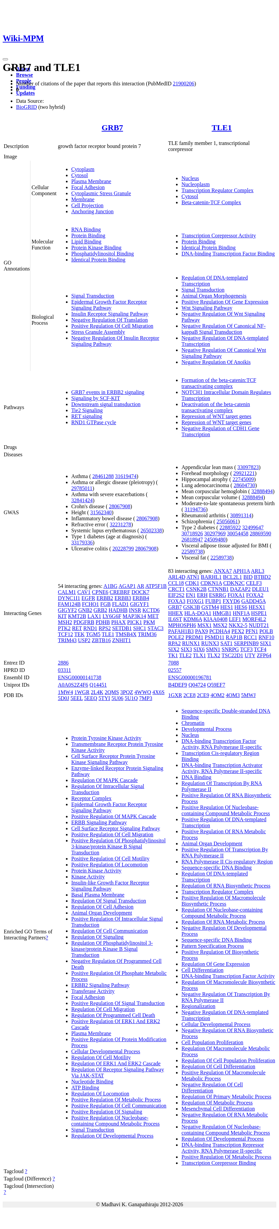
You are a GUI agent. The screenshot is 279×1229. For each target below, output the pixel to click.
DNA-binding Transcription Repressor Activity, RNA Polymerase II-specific (222, 1148)
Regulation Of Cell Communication (109, 931)
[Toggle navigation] (5, 59)
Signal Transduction (92, 296)
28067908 (119, 506)
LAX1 (94, 616)
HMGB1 (222, 613)
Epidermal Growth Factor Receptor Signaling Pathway (109, 305)
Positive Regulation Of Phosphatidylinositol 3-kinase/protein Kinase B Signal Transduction (118, 846)
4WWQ (142, 692)
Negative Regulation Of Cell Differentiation (212, 1087)
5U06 (117, 698)
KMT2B (77, 616)
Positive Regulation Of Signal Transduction (118, 1003)
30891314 (241, 515)
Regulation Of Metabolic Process (217, 1102)
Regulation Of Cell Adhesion (102, 907)
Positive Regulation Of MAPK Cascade (113, 816)
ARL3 (257, 571)
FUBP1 (213, 601)
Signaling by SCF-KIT (95, 398)
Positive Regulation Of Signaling (106, 1112)
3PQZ (126, 692)
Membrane (82, 199)
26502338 (151, 530)
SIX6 (199, 649)
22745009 (243, 479)
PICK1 (134, 622)
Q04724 (197, 685)
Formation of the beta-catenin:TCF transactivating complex (218, 383)
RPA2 (174, 643)
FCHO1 (90, 604)
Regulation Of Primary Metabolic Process (226, 1096)
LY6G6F (111, 616)
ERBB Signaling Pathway (99, 822)
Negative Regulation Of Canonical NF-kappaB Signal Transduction (223, 329)
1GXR (175, 695)
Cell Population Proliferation (212, 1042)
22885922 (230, 527)
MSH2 (65, 622)
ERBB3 (122, 598)
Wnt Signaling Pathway (206, 308)
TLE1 (222, 127)
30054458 (237, 533)
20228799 (123, 548)
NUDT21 (259, 625)
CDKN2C (234, 583)
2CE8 (189, 695)
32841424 (82, 500)
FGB (105, 604)
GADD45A (253, 601)
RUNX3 (210, 643)
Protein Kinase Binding (96, 247)
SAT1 (226, 643)
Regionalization (198, 1006)
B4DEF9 (177, 685)
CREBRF (120, 592)
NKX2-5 (237, 625)
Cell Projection (87, 205)
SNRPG (230, 649)
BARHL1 (211, 577)
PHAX (118, 622)
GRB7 (112, 127)
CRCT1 (176, 589)
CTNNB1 (218, 589)
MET (153, 616)
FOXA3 (176, 601)
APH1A (241, 571)
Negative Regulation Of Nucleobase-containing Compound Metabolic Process (225, 1130)
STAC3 (156, 628)
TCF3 (246, 649)
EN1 (190, 595)
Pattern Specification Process (212, 946)
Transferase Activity (93, 991)
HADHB (117, 610)
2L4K (97, 692)
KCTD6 (151, 610)
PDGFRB (84, 622)
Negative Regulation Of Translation (109, 320)
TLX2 (213, 655)
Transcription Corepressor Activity (218, 235)
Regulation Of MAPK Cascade (104, 780)
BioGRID (26, 107)
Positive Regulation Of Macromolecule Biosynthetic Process (223, 901)
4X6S (159, 692)
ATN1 (192, 577)
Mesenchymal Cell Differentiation (218, 1108)
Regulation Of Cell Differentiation (218, 1066)
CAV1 (84, 592)
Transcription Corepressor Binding (218, 1163)
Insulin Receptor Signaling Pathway (110, 314)
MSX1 (204, 625)
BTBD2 (262, 577)
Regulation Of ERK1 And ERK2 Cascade (116, 1063)
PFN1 (252, 631)
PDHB (103, 622)
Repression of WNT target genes (216, 416)
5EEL (77, 698)
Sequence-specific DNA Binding (216, 940)
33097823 (248, 467)
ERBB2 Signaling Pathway (100, 985)
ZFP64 (264, 655)
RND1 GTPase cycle (93, 422)
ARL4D (176, 577)
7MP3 (145, 698)
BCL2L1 (232, 577)
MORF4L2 (254, 619)
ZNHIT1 (121, 640)
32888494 (262, 491)
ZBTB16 (101, 640)
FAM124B (69, 604)
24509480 (214, 539)
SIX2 (173, 649)
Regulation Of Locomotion (100, 1093)
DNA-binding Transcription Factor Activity (228, 976)
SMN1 (213, 649)
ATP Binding (85, 1087)
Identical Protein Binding (98, 259)
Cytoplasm (82, 169)
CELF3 (254, 583)
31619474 (125, 476)
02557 (174, 670)
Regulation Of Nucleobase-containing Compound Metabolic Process (222, 913)
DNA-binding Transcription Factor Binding (228, 253)
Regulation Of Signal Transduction (108, 901)
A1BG (110, 586)
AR (140, 586)
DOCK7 (140, 592)
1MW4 (65, 692)
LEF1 (235, 619)
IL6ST (175, 619)
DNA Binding (196, 777)
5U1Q (131, 698)
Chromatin (192, 723)
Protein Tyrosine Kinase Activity (106, 738)
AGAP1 (127, 586)
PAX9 (201, 631)
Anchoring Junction (92, 211)
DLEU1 (260, 589)
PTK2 (64, 628)
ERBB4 (140, 598)
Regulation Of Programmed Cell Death (113, 1015)
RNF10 (266, 637)
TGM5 (93, 634)
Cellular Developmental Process (105, 1051)
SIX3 (186, 649)
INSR (135, 610)
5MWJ (248, 695)
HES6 (241, 607)
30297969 (214, 533)
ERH (202, 595)
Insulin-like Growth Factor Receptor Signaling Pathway (110, 886)
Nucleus (190, 178)
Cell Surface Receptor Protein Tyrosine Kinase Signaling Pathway (113, 759)
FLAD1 (120, 604)
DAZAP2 (240, 589)
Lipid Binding (86, 241)
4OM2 (217, 695)
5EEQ (90, 698)
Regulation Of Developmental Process (112, 1136)
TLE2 (185, 655)
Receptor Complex (91, 798)
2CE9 (203, 695)
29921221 (244, 473)
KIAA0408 (215, 619)
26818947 (192, 539)
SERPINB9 (246, 643)
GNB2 (85, 610)
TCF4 (260, 649)
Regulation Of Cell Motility (101, 1057)
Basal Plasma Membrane (97, 895)
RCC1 (250, 637)
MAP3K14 (134, 616)
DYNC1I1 (69, 598)
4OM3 (233, 695)
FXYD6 (231, 601)
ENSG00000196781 (189, 677)
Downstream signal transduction (106, 404)
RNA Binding (86, 229)
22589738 (192, 551)
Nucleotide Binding (92, 1081)
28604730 (244, 485)
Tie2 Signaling (87, 410)
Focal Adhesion (88, 187)
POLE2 (176, 637)
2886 (63, 663)
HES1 (226, 607)
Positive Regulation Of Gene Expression (224, 302)
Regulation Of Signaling (97, 937)
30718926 (192, 533)
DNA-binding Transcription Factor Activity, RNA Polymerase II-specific (221, 744)
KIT (62, 616)
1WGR (81, 692)
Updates (25, 93)
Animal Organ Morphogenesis (213, 296)
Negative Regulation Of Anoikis (216, 362)
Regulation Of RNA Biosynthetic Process (225, 886)
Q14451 (98, 685)
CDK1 (192, 583)
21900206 (183, 83)
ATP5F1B (156, 586)
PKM (149, 622)
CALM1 (67, 592)
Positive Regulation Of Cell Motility (110, 858)
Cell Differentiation (202, 970)
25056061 (227, 521)
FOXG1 (195, 601)
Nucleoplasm (195, 184)
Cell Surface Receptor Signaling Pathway (115, 828)
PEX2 (237, 631)
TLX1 (199, 655)
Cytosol (79, 175)
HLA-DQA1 (197, 613)
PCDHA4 (219, 631)
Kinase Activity (88, 876)
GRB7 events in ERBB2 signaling (108, 392)
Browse (24, 75)
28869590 (260, 533)
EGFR (88, 598)
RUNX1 (191, 643)
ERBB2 (104, 598)
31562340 (101, 512)
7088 (173, 663)
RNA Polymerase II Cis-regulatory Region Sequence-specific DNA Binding (227, 864)
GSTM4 (210, 607)
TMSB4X (125, 634)
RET (77, 628)
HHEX (175, 613)
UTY (250, 655)
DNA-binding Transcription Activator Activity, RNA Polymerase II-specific (221, 768)
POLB (266, 631)
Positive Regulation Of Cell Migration (112, 326)
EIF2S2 (176, 595)
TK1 (173, 655)
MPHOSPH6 (182, 625)
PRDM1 (194, 637)
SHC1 (139, 628)
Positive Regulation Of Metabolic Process (116, 1099)
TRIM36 (147, 634)
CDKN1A (211, 583)
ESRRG (217, 595)
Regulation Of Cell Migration (103, 1009)
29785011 (81, 488)
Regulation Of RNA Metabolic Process (223, 922)
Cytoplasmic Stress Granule (101, 193)
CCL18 (176, 583)
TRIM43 (67, 640)
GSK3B (191, 607)
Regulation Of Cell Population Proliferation (228, 1060)
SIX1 (265, 643)
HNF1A (241, 613)
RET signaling (86, 416)
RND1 (90, 628)
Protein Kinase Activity (96, 870)
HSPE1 (259, 613)
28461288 (103, 476)
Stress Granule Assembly (98, 332)
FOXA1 (236, 595)
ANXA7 (223, 571)
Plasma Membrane (91, 181)
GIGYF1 (139, 604)
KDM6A (192, 619)
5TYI (104, 698)
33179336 (82, 542)
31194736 (195, 509)
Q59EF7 (216, 685)
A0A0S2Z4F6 (73, 685)
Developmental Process (206, 729)
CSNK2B (196, 589)
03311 (64, 670)
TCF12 (65, 634)
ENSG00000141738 (79, 677)
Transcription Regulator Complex (217, 190)
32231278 (120, 524)
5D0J (63, 698)
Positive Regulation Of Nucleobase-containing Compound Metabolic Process (115, 1121)
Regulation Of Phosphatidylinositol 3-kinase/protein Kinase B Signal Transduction (112, 949)
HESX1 (257, 607)
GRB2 (100, 610)
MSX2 (220, 625)
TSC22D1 (232, 655)
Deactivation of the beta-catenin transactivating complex (215, 407)
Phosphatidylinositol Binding (102, 253)
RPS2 (105, 628)
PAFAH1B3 (180, 631)
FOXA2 (255, 595)
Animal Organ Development (101, 913)
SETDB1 (122, 628)
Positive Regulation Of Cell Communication (118, 1105)
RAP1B (234, 637)
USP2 (84, 640)
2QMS (112, 692)
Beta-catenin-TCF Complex (211, 202)
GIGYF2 (67, 610)
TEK (79, 634)
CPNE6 (100, 592)
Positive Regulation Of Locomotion (109, 864)
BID (248, 577)
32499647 (253, 527)
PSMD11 (214, 637)
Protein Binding (88, 235)
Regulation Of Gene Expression (215, 964)
